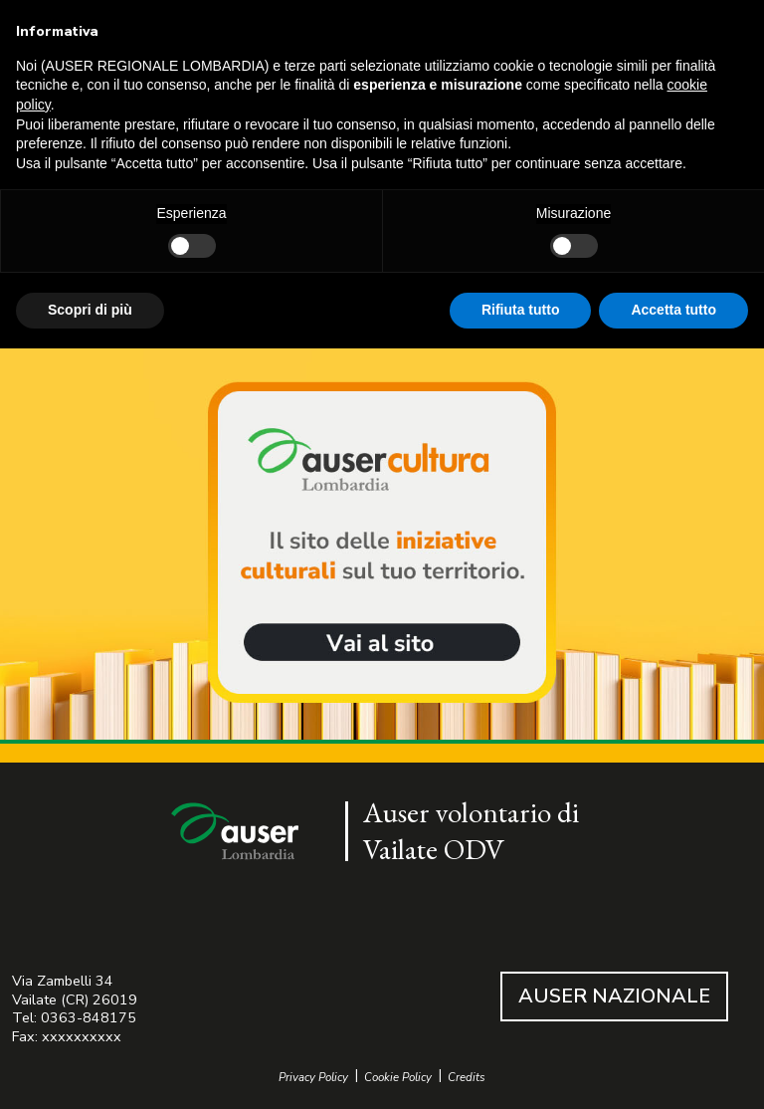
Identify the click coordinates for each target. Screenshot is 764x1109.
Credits (466, 1077)
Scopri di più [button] (90, 310)
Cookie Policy (398, 1077)
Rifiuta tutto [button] (520, 310)
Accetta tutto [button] (673, 310)
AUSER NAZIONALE (614, 996)
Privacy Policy (313, 1077)
